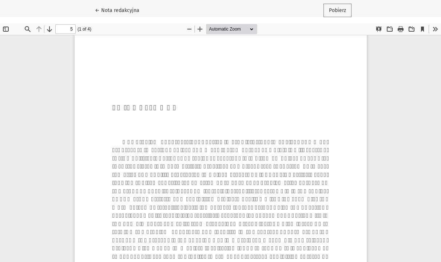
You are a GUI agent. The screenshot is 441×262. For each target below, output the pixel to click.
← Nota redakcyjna (120, 9)
